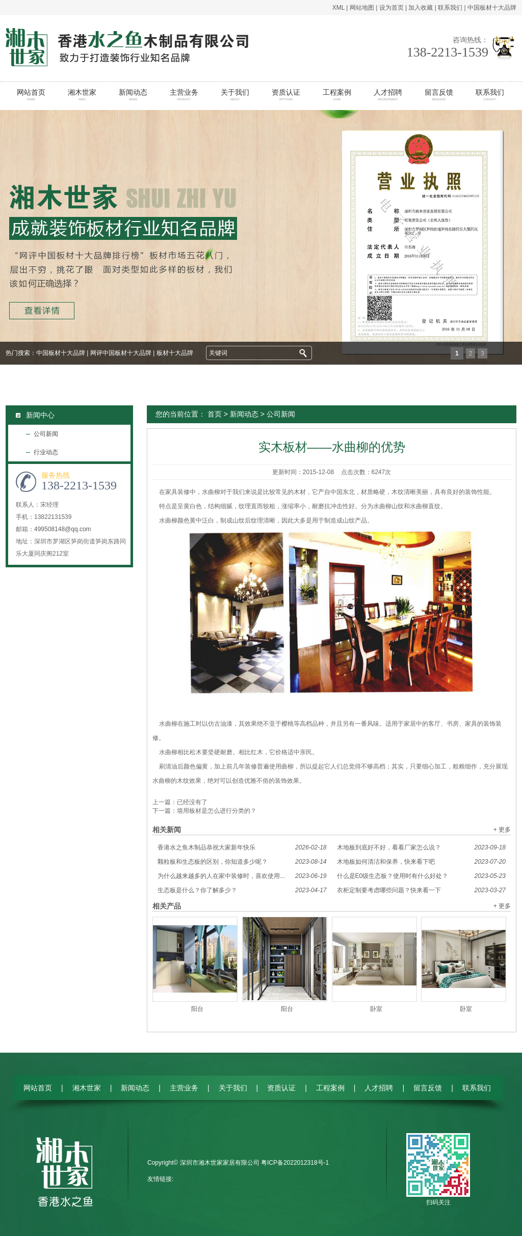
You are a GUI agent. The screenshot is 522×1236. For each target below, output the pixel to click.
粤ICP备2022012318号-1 (295, 1162)
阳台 (197, 1008)
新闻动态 (133, 94)
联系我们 (450, 7)
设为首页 (391, 7)
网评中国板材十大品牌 (120, 352)
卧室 (376, 1008)
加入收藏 (420, 7)
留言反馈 (439, 94)
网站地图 (362, 7)
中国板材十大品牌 (491, 7)
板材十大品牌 (174, 352)
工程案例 (337, 94)
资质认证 (286, 94)
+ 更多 (502, 829)
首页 (214, 414)
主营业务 (184, 94)
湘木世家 (82, 94)
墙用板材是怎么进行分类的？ (216, 810)
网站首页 (31, 94)
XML (338, 7)
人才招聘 (388, 94)
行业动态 (46, 452)
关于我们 (235, 94)
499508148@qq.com (62, 529)
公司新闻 (46, 433)
